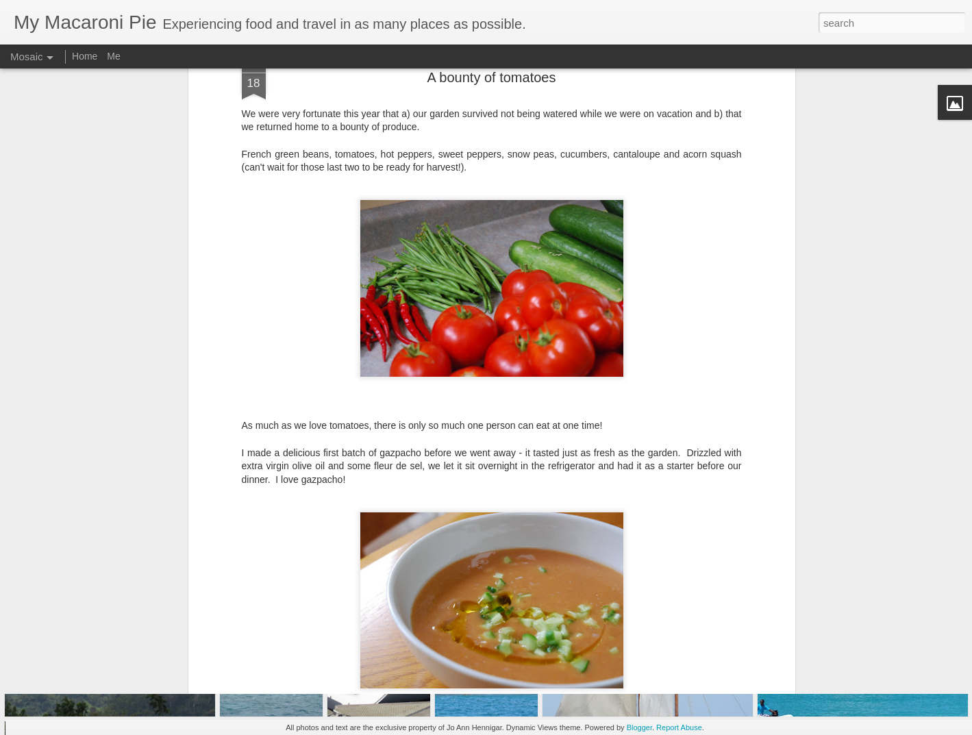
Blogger (639, 727)
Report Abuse (679, 727)
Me (113, 56)
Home (84, 56)
